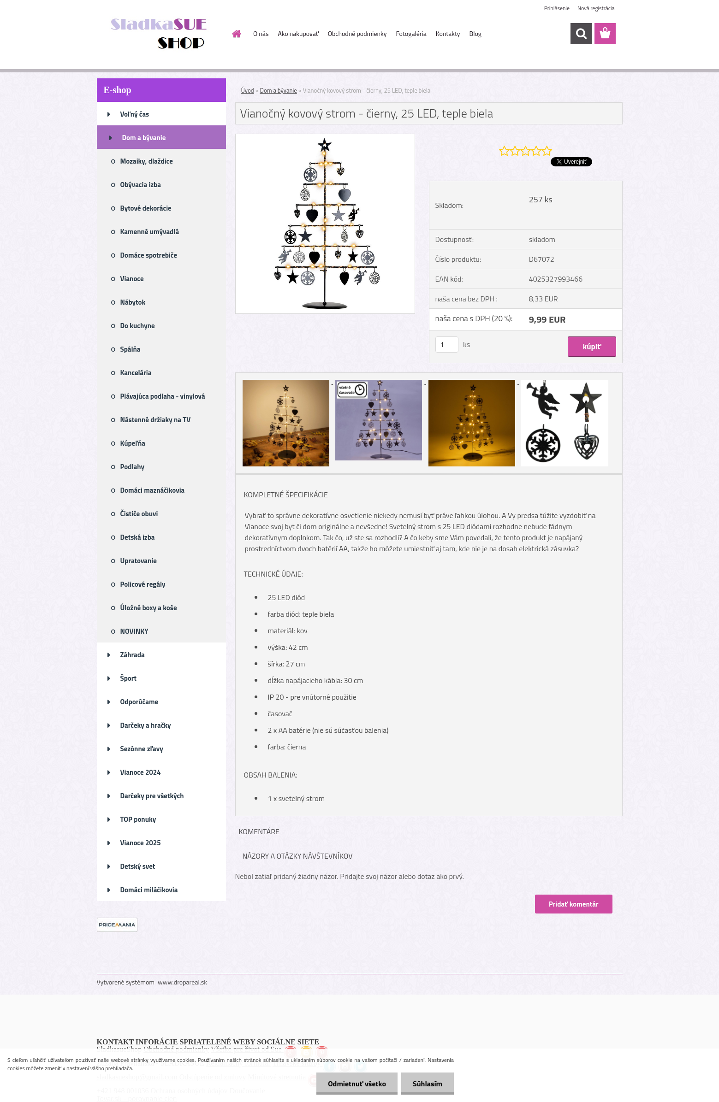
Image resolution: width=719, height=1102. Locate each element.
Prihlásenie (557, 8)
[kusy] (446, 344)
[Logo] (160, 34)
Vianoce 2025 (140, 842)
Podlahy (132, 466)
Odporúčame (139, 701)
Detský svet (137, 866)
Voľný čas (134, 114)
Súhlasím (427, 1083)
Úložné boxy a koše (148, 607)
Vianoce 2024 (140, 772)
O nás (260, 33)
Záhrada (132, 654)
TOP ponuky (138, 819)
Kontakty (448, 33)
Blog (475, 33)
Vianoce (132, 278)
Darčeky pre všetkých (152, 795)
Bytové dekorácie (146, 208)
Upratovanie (138, 560)
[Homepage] (235, 33)
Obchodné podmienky (357, 33)
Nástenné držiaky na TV (155, 419)
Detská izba (137, 537)
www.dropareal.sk (182, 982)
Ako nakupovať (298, 33)
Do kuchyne (137, 325)
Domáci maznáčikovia (152, 490)
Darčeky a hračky (145, 725)
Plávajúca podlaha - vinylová (162, 396)
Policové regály (143, 584)
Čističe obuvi (139, 513)
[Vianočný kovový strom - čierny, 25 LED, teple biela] (325, 137)
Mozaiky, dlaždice (146, 161)
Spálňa (130, 349)
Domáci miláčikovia (149, 889)
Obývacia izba (140, 184)
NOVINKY (134, 631)
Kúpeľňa (132, 443)
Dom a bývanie (144, 137)
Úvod (247, 90)
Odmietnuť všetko (357, 1083)
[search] (581, 33)
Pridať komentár (574, 904)
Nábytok (133, 302)
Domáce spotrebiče (149, 255)
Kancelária (136, 372)
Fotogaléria (411, 33)
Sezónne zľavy (141, 748)
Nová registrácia (596, 8)
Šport (128, 678)
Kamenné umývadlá (149, 231)
